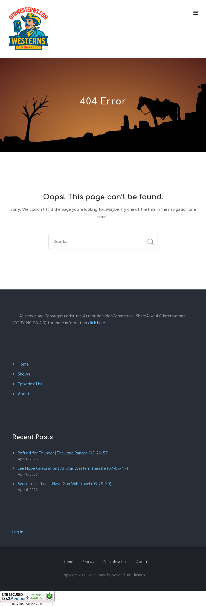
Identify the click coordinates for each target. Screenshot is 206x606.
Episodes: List (30, 384)
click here (96, 322)
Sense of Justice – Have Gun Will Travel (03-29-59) (64, 483)
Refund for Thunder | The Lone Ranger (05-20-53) (63, 453)
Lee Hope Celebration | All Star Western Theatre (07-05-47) (73, 468)
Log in (17, 532)
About (24, 393)
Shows (24, 374)
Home (23, 364)
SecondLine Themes (128, 575)
